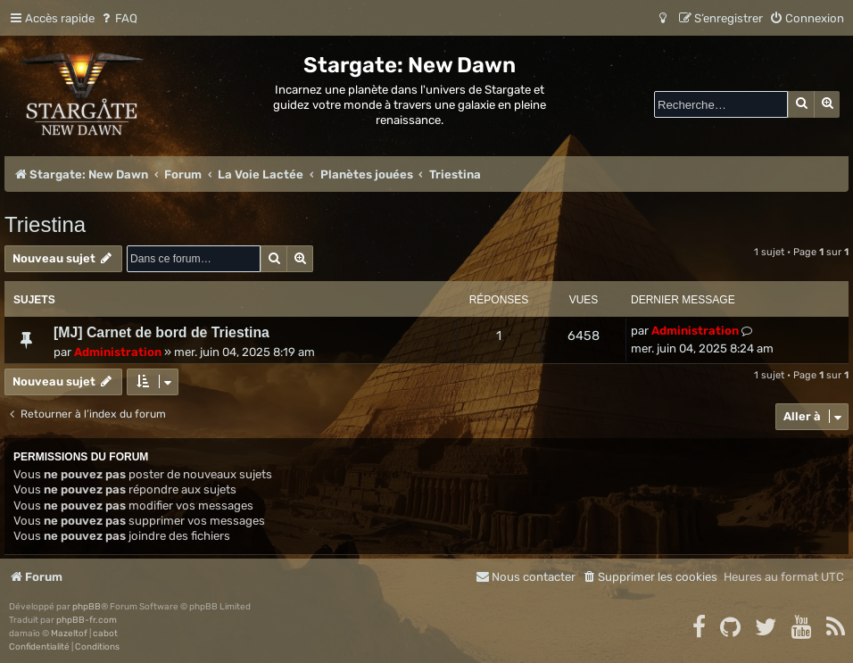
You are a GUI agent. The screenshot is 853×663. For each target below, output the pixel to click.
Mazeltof (69, 633)
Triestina (45, 224)
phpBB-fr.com (86, 620)
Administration (117, 352)
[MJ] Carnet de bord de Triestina (161, 332)
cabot (105, 633)
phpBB (86, 606)
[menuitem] (118, 18)
